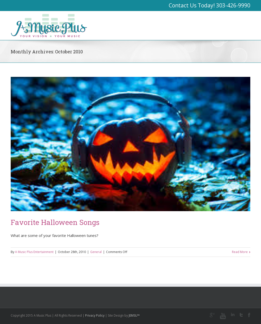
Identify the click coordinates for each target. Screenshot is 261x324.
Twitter (241, 315)
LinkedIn (232, 314)
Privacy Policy (95, 315)
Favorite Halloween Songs (55, 222)
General (96, 252)
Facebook (249, 315)
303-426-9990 (233, 5)
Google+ (212, 315)
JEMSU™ (134, 315)
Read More (240, 252)
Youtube (223, 316)
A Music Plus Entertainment (34, 252)
